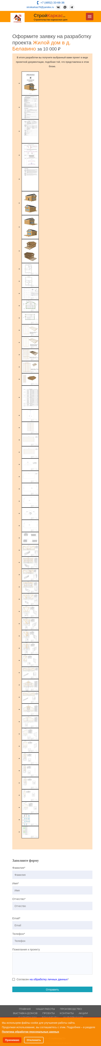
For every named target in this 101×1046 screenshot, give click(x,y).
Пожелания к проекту (26, 949)
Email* (16, 918)
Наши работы (45, 1009)
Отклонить (34, 1040)
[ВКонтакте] (58, 7)
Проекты (48, 1013)
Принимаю (12, 1040)
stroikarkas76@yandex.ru (40, 7)
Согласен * (43, 979)
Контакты (67, 1013)
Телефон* (18, 933)
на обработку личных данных (49, 979)
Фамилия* (18, 867)
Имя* (15, 883)
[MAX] (65, 7)
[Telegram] (72, 7)
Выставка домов (25, 1013)
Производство (71, 1009)
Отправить (52, 989)
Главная (25, 1009)
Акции (83, 1013)
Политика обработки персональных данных (30, 1031)
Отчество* (19, 898)
